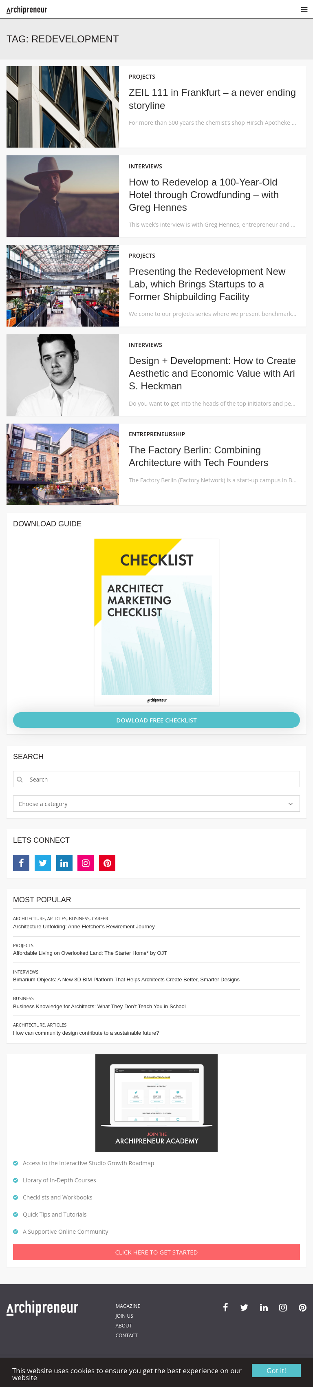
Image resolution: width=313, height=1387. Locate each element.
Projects (23, 945)
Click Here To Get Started (156, 1252)
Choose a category (43, 804)
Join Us (124, 1315)
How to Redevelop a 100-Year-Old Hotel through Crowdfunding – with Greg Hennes (204, 195)
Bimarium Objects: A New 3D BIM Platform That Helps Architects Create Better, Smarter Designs (126, 979)
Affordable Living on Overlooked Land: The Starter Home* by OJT (90, 953)
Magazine (127, 1306)
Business (79, 918)
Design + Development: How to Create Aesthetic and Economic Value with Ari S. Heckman (212, 373)
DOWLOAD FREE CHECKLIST (156, 720)
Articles (57, 918)
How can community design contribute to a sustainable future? (86, 1033)
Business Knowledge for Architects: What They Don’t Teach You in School (99, 1006)
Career (100, 918)
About (123, 1325)
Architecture (29, 918)
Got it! (276, 1370)
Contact (126, 1335)
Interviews (25, 972)
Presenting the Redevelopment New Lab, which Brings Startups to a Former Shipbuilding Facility (207, 284)
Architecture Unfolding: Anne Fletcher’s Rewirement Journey (84, 926)
